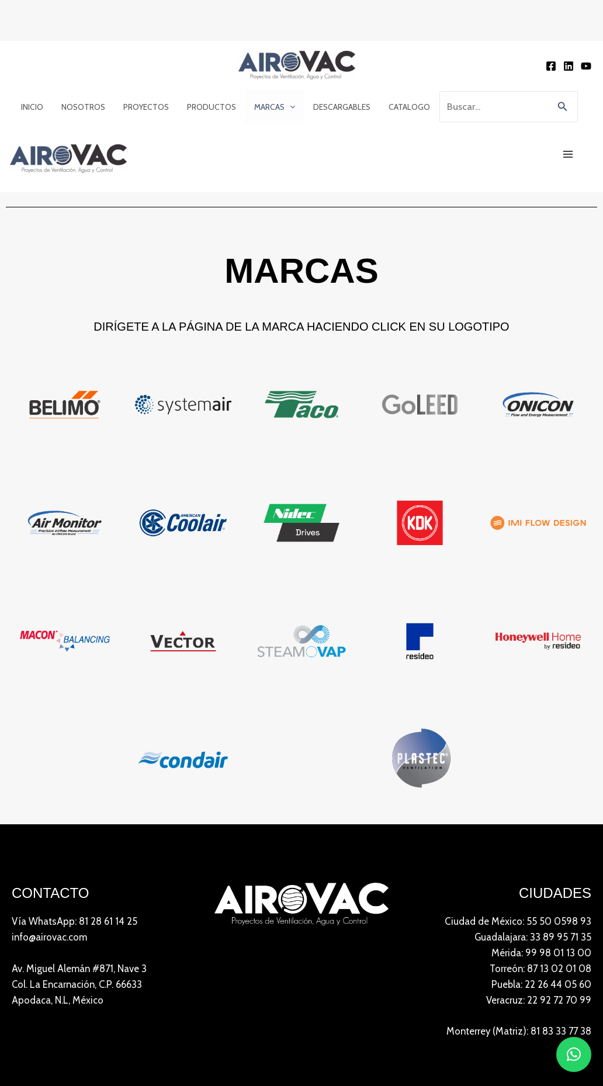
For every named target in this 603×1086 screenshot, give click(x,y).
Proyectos (143, 107)
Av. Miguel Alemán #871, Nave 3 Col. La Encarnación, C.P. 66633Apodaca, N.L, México (80, 985)
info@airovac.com (50, 937)
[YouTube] (586, 66)
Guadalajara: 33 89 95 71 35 (532, 937)
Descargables (336, 107)
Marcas (269, 106)
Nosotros (80, 107)
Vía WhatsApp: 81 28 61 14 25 (75, 921)
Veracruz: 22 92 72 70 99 (538, 1001)
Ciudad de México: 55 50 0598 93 (517, 921)
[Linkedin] (568, 66)
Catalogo (402, 107)
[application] (285, 106)
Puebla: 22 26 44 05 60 (540, 985)
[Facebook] (551, 66)
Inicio (31, 107)
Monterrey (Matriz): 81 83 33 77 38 (517, 1033)
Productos (208, 107)
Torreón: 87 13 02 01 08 (539, 969)
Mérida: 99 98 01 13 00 (541, 953)
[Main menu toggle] (568, 154)
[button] (562, 107)
